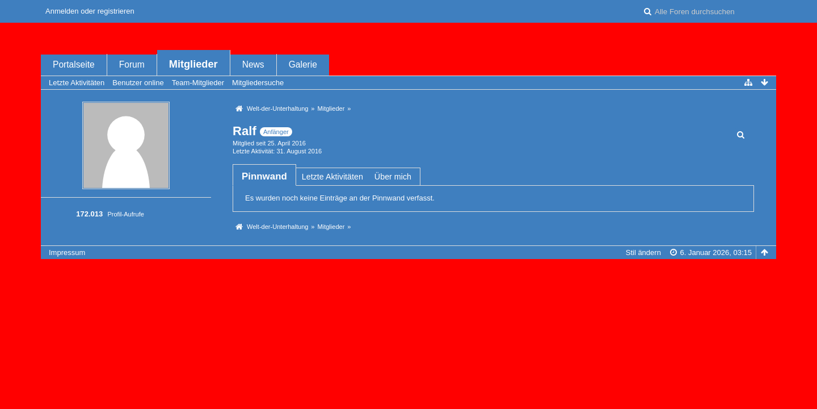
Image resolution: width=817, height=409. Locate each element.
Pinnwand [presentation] (264, 176)
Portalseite (74, 64)
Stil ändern (643, 252)
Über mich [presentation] (392, 176)
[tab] (264, 176)
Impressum (67, 252)
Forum (132, 64)
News (253, 64)
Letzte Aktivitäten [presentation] (332, 176)
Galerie (303, 64)
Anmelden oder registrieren (89, 11)
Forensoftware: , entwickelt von (408, 271)
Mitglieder (193, 64)
